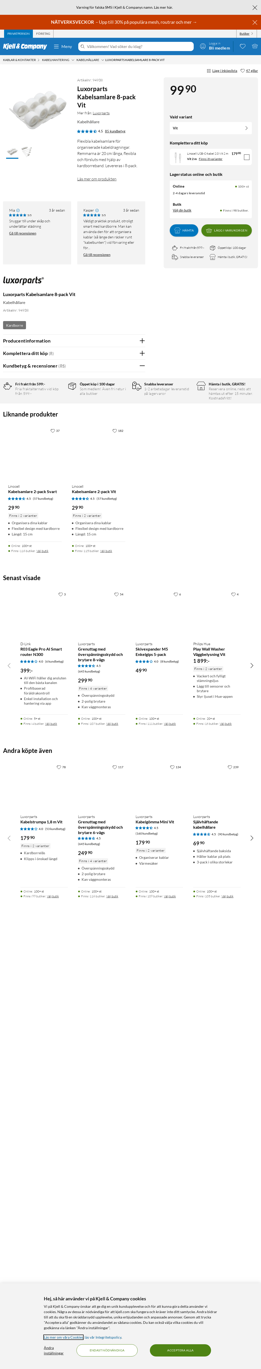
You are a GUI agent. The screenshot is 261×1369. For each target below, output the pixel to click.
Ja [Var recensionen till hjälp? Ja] (127, 525)
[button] (12, 152)
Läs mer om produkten (96, 178)
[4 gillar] (235, 1032)
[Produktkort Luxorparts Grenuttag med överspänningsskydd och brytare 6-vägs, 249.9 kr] (101, 1224)
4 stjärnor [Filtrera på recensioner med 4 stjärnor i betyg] (59, 417)
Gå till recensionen (22, 233)
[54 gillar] (118, 1032)
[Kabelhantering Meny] (72, 60)
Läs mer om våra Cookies (63, 1337)
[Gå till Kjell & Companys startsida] (26, 46)
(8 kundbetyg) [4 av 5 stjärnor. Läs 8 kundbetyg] (169, 1099)
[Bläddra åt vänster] (9, 1103)
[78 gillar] (61, 1205)
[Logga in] (215, 46)
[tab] (18, 34)
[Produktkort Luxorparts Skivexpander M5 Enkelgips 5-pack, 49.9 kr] (159, 1051)
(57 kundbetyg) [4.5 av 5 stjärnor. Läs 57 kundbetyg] (43, 936)
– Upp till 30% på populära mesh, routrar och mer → (124, 22)
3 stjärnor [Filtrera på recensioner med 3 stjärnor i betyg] (59, 425)
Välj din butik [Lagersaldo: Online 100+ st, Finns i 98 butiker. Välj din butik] (182, 210)
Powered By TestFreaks (123, 762)
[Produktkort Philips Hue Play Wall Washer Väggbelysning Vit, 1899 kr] (217, 1051)
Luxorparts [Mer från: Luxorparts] (101, 113)
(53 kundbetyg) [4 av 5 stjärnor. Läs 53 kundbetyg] (55, 1267)
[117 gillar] (117, 1205)
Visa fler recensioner (74, 777)
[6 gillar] (177, 1032)
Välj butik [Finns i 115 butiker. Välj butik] (106, 989)
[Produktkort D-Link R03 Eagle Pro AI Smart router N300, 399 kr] (44, 1051)
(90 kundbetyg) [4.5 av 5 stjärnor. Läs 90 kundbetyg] (228, 1272)
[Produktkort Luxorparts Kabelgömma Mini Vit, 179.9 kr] (159, 1224)
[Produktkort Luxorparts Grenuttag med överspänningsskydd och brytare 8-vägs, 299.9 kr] (101, 1051)
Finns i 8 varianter (211, 159)
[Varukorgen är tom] (255, 46)
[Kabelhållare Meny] (102, 60)
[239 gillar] (233, 1205)
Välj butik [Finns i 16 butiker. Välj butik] (226, 1162)
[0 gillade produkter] (243, 46)
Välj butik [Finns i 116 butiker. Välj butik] (42, 989)
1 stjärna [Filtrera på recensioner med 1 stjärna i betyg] (58, 441)
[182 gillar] (117, 868)
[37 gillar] (55, 868)
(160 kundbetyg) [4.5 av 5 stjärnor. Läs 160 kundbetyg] (147, 1271)
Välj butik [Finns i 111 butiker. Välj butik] (170, 1162)
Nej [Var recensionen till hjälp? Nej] (137, 525)
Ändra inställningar (54, 1350)
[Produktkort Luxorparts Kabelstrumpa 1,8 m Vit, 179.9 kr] (44, 1224)
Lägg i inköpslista (222, 71)
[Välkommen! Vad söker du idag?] (139, 46)
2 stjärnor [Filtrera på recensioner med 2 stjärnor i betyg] (59, 433)
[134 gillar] (175, 1205)
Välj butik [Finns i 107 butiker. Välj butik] (112, 1162)
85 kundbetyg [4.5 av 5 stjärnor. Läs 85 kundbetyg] (115, 131)
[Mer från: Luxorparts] (23, 283)
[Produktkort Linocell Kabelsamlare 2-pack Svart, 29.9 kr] (35, 891)
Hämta (184, 230)
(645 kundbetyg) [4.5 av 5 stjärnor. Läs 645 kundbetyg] (89, 1109)
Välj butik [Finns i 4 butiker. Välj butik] (51, 1162)
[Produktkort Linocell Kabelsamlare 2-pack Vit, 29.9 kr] (98, 891)
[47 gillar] (249, 71)
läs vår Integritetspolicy (103, 1337)
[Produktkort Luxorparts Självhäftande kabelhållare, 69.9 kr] (217, 1224)
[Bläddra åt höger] (252, 1103)
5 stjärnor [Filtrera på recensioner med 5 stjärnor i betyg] (59, 409)
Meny (62, 46)
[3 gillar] (62, 1032)
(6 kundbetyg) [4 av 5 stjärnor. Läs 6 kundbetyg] (54, 1099)
